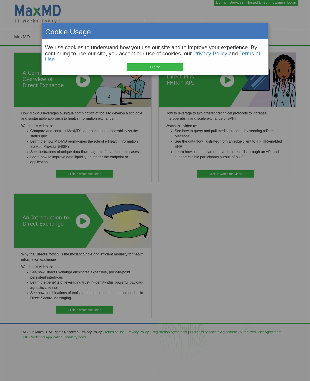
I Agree (155, 67)
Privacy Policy (210, 53)
